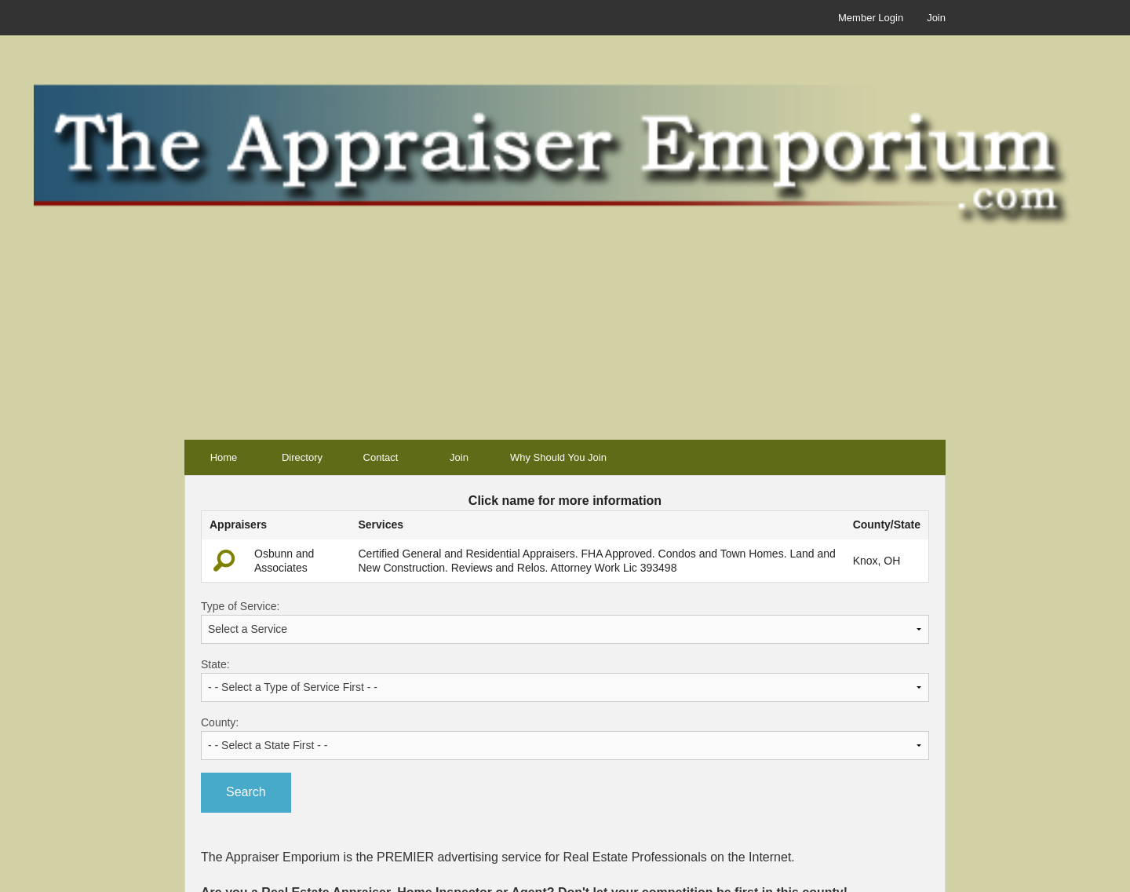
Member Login (870, 18)
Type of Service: (565, 622)
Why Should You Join (558, 457)
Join (936, 18)
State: (565, 680)
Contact (381, 457)
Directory (302, 457)
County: (565, 738)
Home (224, 457)
